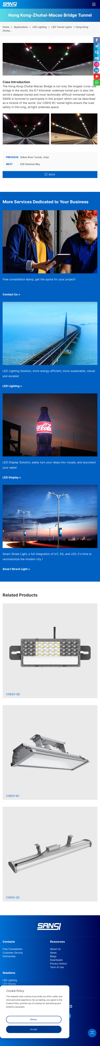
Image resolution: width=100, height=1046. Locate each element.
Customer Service (13, 952)
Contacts (9, 941)
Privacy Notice (58, 963)
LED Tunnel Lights (61, 27)
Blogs (53, 956)
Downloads (56, 960)
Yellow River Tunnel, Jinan (27, 157)
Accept (33, 1029)
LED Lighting (39, 27)
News (53, 952)
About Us (55, 949)
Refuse (33, 1019)
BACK (50, 174)
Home (6, 27)
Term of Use (57, 967)
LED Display (9, 983)
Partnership (9, 956)
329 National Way (23, 164)
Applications (21, 27)
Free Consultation (12, 949)
